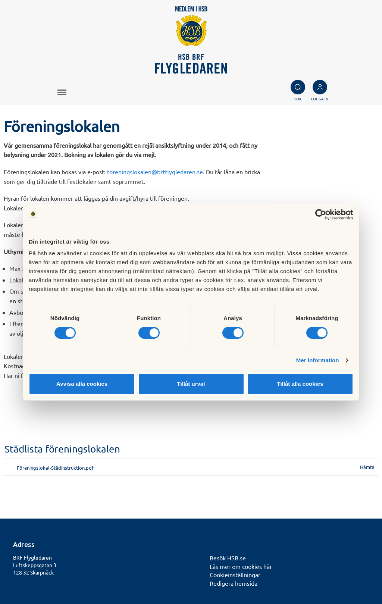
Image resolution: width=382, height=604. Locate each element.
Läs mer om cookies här (241, 566)
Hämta (367, 467)
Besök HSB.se (228, 557)
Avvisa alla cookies (81, 384)
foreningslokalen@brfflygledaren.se (155, 171)
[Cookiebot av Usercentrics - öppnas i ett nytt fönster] (320, 214)
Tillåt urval (191, 384)
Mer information (317, 360)
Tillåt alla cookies (300, 384)
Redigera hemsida (233, 583)
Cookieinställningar (235, 574)
